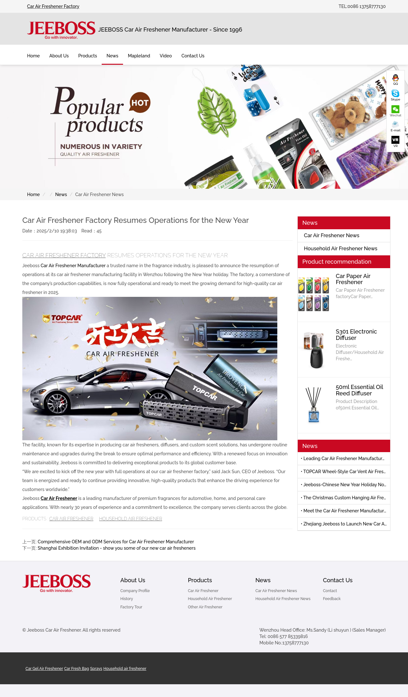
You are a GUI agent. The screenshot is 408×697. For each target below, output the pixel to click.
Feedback (332, 599)
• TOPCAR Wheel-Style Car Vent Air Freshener (345, 471)
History (126, 599)
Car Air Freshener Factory (53, 6)
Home (33, 55)
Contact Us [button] (192, 55)
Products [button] (87, 55)
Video (166, 55)
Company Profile (135, 591)
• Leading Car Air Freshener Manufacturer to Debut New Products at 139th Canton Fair (345, 458)
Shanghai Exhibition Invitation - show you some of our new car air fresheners (116, 548)
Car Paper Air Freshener (353, 279)
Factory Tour (131, 607)
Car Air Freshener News (332, 235)
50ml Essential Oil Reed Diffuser (359, 390)
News (61, 194)
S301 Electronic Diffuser (356, 334)
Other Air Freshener (205, 607)
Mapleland (139, 55)
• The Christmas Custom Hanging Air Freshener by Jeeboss (345, 497)
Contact (330, 591)
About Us (132, 580)
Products (200, 580)
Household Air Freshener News (340, 249)
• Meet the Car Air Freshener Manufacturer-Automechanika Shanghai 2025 (345, 510)
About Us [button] (59, 55)
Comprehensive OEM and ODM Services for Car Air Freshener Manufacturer (116, 541)
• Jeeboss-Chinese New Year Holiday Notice (345, 484)
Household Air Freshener (130, 518)
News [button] (112, 55)
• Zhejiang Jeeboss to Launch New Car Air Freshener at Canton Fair (345, 523)
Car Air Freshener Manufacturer (73, 265)
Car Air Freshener (59, 498)
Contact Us (338, 580)
